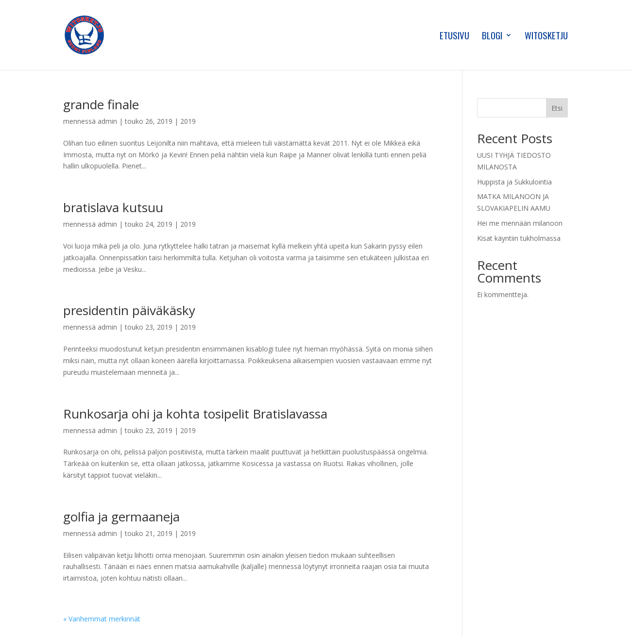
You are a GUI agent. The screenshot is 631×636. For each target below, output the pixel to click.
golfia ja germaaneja (121, 516)
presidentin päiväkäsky (129, 310)
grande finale (101, 104)
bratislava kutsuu (113, 207)
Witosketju (546, 37)
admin (107, 121)
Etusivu (454, 37)
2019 (188, 121)
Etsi (557, 108)
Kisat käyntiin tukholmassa (519, 238)
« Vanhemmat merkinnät (101, 618)
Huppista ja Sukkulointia (514, 181)
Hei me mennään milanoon (520, 223)
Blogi (492, 37)
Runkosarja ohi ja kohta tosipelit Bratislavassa (195, 413)
